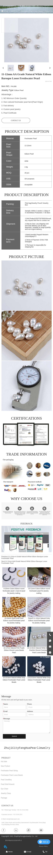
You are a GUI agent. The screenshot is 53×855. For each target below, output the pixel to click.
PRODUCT (15, 11)
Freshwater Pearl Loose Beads (32, 11)
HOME (6, 11)
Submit (14, 736)
